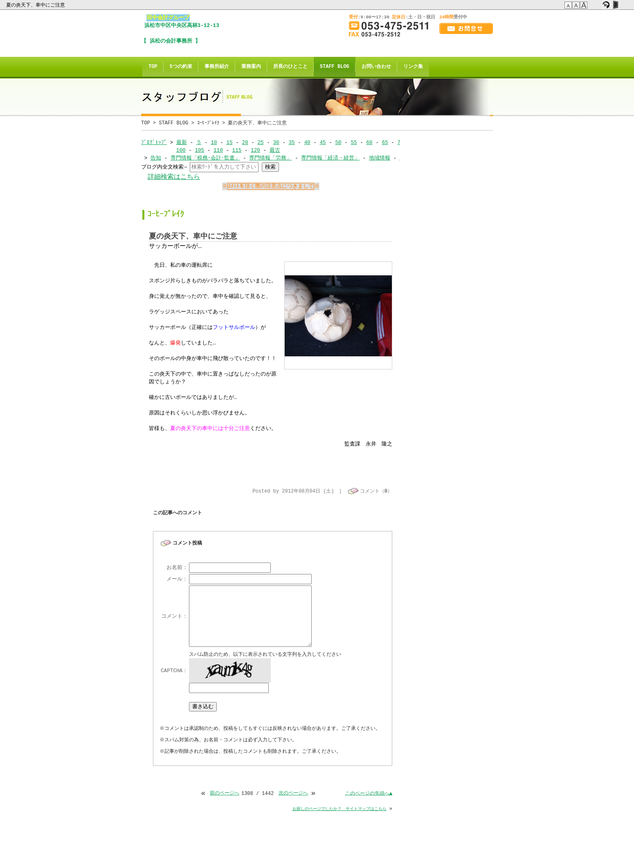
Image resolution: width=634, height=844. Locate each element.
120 (255, 150)
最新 (181, 142)
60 (369, 142)
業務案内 (251, 66)
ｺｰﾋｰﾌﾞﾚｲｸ (208, 122)
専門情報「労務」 (270, 158)
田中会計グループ (168, 17)
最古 (275, 150)
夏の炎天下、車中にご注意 (36, 5)
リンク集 (413, 66)
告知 (156, 158)
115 (236, 150)
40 (307, 142)
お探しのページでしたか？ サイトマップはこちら (339, 809)
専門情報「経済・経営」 (330, 158)
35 (291, 142)
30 (276, 142)
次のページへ (293, 794)
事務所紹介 (217, 66)
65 (385, 142)
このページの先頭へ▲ (368, 794)
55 (354, 142)
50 (338, 142)
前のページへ (224, 794)
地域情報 (379, 158)
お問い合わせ (376, 66)
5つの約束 (181, 66)
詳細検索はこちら (174, 177)
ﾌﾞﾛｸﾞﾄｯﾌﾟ (154, 142)
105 (199, 150)
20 (245, 142)
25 (260, 142)
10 (214, 142)
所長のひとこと (290, 66)
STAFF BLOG (334, 66)
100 (181, 150)
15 (229, 142)
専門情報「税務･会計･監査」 (205, 158)
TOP (152, 66)
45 (322, 142)
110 (218, 150)
